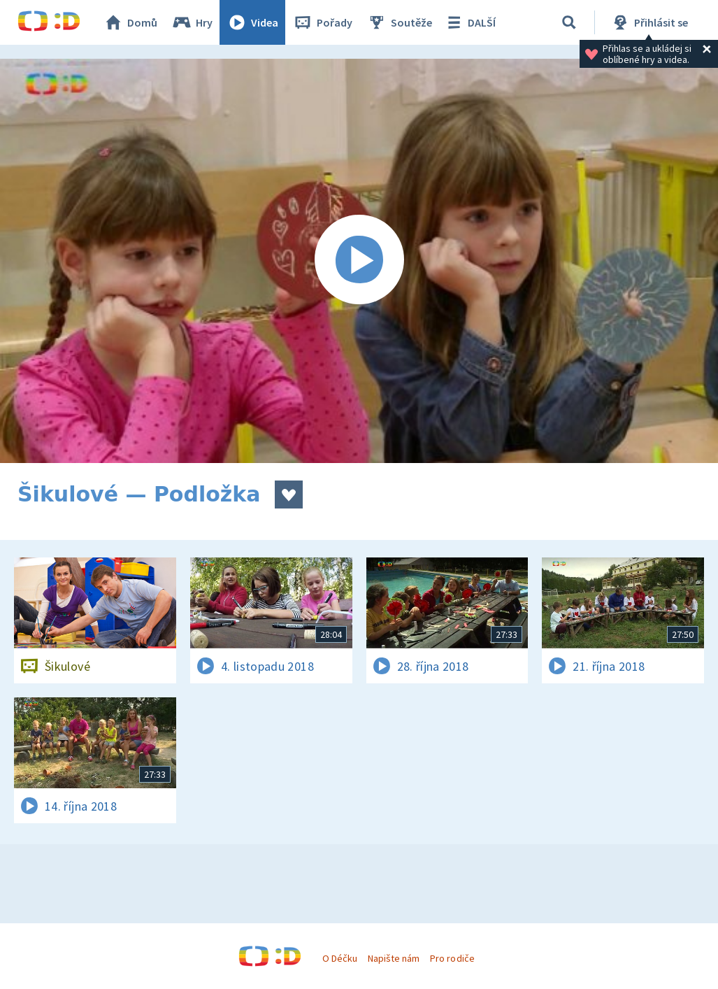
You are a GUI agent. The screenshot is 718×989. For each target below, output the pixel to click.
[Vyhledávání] (569, 22)
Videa (252, 22)
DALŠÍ (469, 22)
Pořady (322, 22)
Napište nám (393, 958)
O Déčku (339, 958)
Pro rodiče (452, 958)
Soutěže (399, 22)
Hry (192, 22)
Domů (130, 22)
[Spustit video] (359, 261)
